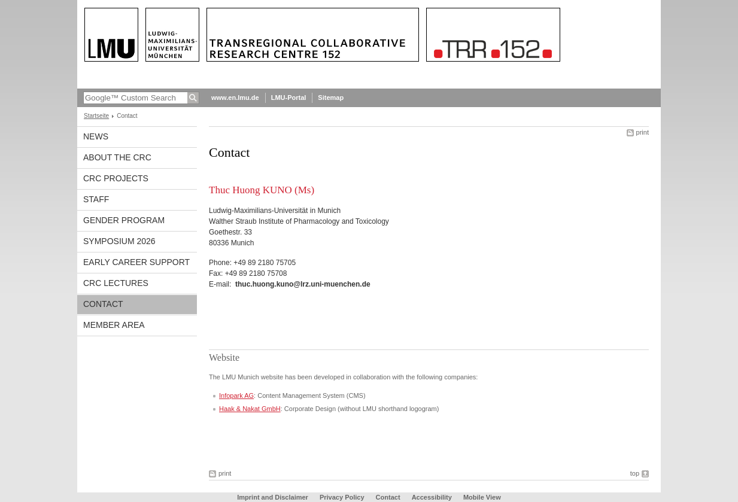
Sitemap (331, 97)
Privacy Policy (342, 497)
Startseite (96, 115)
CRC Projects (115, 178)
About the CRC (117, 157)
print (642, 132)
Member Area (114, 325)
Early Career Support (136, 262)
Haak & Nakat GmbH (250, 408)
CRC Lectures (115, 283)
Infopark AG (236, 395)
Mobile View (482, 497)
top (634, 473)
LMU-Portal (288, 97)
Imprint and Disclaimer (272, 497)
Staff (96, 199)
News (95, 136)
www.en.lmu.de (235, 97)
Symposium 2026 (119, 241)
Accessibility (433, 497)
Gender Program (124, 220)
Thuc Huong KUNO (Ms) (261, 190)
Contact (103, 304)
